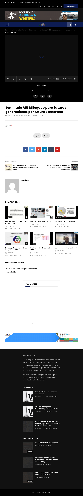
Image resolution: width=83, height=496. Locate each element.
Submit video (71, 6)
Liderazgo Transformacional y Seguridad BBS (16, 249)
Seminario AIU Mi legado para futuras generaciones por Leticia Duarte (25, 167)
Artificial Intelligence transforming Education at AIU (46, 408)
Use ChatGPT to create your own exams (28, 2)
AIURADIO (27, 323)
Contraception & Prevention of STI (41, 249)
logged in (18, 269)
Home (7, 30)
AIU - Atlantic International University (24, 30)
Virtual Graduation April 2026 (66, 248)
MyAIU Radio (34, 323)
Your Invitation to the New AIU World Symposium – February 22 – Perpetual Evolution (47, 424)
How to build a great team (40, 221)
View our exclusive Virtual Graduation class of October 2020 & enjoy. (46, 460)
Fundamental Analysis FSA (65, 221)
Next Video (73, 161)
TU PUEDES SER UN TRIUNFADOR (46, 443)
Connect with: (10, 272)
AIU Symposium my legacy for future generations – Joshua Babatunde (58, 167)
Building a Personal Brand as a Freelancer (16, 222)
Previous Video (11, 161)
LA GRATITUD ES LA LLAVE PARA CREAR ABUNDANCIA (46, 474)
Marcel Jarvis (42, 445)
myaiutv (9, 116)
